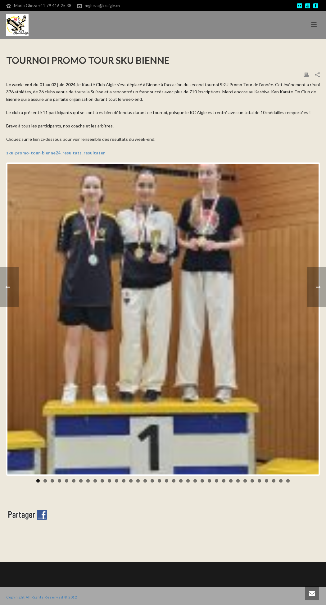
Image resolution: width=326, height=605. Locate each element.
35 (281, 481)
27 (223, 481)
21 (181, 481)
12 (116, 481)
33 (266, 481)
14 (131, 481)
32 (259, 481)
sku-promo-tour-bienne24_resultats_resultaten (56, 152)
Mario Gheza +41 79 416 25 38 (42, 5)
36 (288, 481)
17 (152, 481)
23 (195, 481)
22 (188, 481)
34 (273, 481)
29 (238, 481)
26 (216, 481)
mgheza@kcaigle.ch (102, 5)
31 (252, 481)
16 (145, 481)
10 (102, 481)
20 (173, 481)
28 (231, 481)
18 (159, 481)
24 (202, 481)
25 (209, 481)
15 (138, 481)
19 (166, 481)
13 (123, 481)
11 (109, 481)
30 (245, 481)
